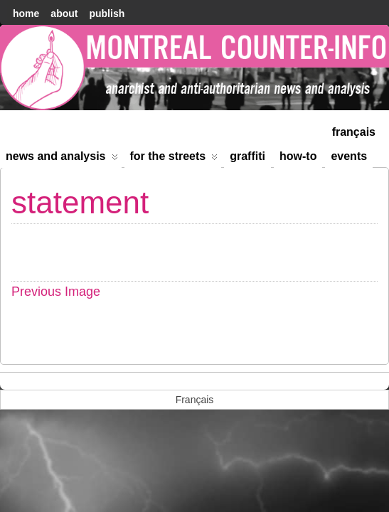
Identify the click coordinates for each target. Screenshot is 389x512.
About (64, 13)
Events (349, 156)
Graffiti (247, 156)
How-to (297, 156)
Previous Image (55, 291)
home (26, 13)
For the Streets (174, 159)
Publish (106, 13)
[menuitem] (353, 130)
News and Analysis (62, 159)
